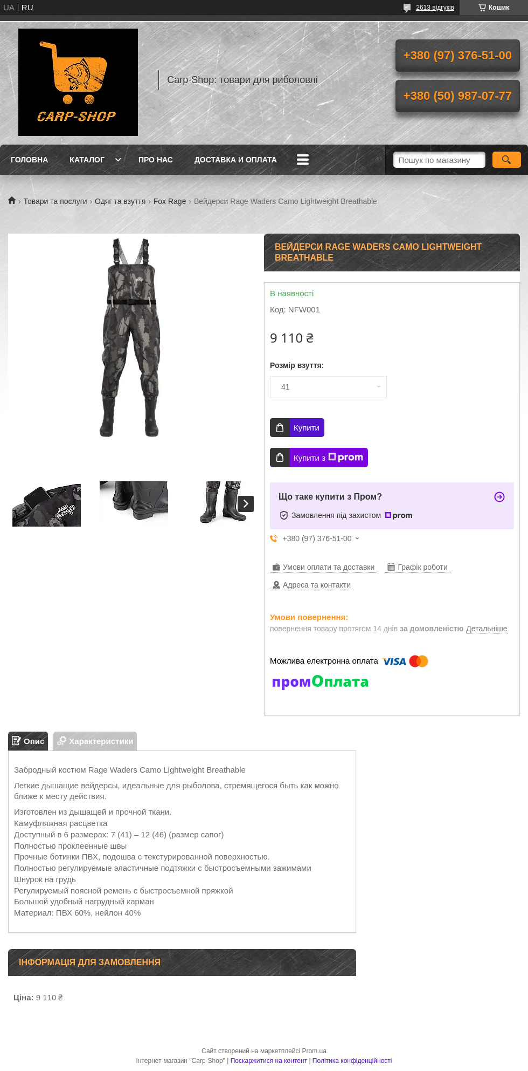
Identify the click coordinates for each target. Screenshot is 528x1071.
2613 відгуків (435, 7)
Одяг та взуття (120, 201)
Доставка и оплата (235, 159)
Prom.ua (314, 1051)
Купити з (328, 457)
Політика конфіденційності (352, 1061)
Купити (306, 427)
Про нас (155, 159)
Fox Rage (170, 201)
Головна (29, 159)
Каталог (87, 159)
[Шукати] (506, 160)
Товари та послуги (55, 201)
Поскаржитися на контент (269, 1061)
